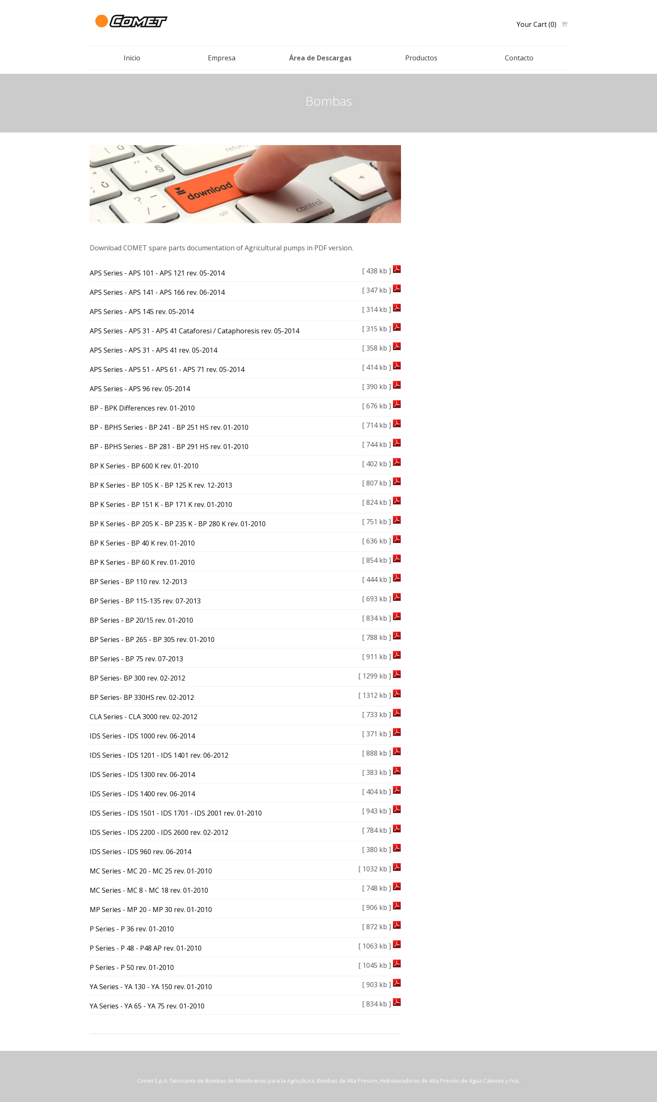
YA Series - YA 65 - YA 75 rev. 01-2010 (147, 1006)
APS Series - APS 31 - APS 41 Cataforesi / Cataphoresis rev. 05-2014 (194, 330)
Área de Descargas (320, 57)
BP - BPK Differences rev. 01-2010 (142, 408)
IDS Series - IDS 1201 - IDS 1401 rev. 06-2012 (159, 755)
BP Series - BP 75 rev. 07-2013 (136, 658)
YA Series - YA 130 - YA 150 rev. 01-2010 (151, 986)
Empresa (221, 57)
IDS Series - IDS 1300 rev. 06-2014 (142, 774)
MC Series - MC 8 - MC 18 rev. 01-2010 (149, 890)
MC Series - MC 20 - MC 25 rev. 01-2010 (151, 871)
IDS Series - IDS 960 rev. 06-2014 (140, 851)
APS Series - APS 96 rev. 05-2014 (140, 388)
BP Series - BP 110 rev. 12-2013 (138, 581)
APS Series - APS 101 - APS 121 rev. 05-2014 (157, 273)
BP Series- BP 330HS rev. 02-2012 (142, 697)
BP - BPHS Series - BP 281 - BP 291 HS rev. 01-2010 (169, 446)
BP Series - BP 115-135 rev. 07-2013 (145, 601)
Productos (421, 57)
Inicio (132, 57)
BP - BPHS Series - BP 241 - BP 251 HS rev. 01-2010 (169, 427)
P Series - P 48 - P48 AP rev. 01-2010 (146, 948)
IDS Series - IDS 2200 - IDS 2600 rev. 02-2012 (159, 832)
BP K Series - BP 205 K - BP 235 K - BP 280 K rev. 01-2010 (178, 523)
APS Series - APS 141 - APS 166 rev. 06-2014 (157, 292)
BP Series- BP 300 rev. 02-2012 (137, 678)
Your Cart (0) (536, 24)
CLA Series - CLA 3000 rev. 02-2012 (143, 716)
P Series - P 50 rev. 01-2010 (132, 967)
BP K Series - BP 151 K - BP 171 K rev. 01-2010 (161, 504)
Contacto (519, 57)
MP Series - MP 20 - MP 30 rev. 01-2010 (151, 909)
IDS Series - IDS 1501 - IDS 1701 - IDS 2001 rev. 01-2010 (176, 813)
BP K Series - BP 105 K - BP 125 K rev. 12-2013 (161, 485)
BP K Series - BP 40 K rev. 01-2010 (142, 543)
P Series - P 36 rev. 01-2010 (132, 928)
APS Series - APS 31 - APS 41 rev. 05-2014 (153, 350)
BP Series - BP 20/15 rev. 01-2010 (141, 620)
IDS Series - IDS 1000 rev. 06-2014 (142, 736)
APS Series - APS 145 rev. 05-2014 (142, 311)
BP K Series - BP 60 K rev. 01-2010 (142, 562)
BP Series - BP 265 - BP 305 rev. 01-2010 (152, 639)
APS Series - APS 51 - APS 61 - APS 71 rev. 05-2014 (167, 369)
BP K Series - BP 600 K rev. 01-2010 (144, 465)
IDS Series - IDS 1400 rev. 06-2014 (142, 793)
